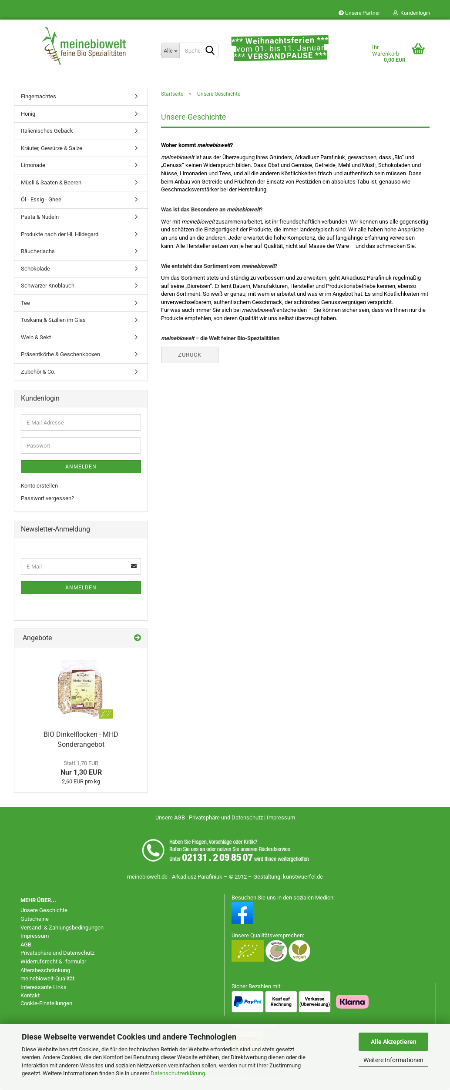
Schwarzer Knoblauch (47, 285)
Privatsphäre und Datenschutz (226, 817)
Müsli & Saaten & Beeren (51, 182)
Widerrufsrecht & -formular (53, 961)
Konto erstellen (39, 485)
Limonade (33, 165)
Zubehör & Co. (38, 371)
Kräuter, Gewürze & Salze (51, 148)
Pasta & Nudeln (40, 217)
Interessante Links (43, 987)
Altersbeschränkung (45, 970)
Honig (28, 113)
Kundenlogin (411, 13)
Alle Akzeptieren (393, 1041)
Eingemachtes (38, 96)
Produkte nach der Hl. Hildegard (59, 234)
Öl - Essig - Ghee (41, 199)
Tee (25, 303)
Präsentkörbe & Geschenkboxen (60, 354)
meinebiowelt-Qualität (47, 978)
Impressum (281, 817)
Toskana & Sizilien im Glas (53, 320)
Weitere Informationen (393, 1060)
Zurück (189, 354)
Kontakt (30, 995)
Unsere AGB (170, 817)
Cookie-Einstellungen (46, 1003)
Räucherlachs (38, 251)
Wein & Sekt (36, 337)
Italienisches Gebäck (47, 130)
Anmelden (81, 467)
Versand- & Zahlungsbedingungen (62, 927)
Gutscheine (34, 919)
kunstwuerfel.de (303, 876)
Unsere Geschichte (43, 910)
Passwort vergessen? (47, 498)
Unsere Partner (359, 13)
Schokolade (35, 268)
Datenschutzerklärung (178, 1073)
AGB (25, 944)
